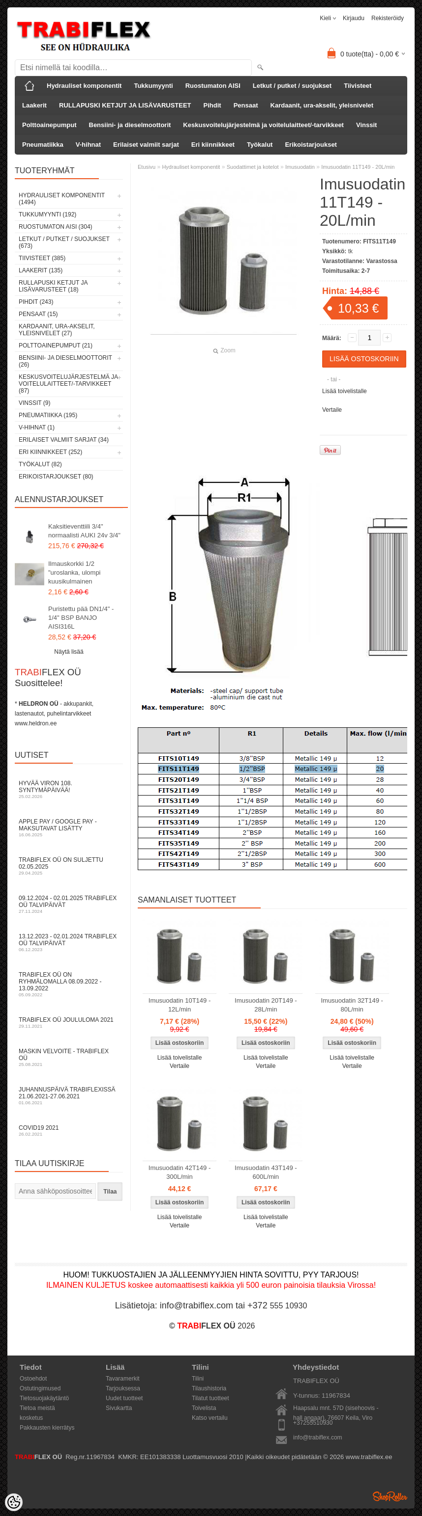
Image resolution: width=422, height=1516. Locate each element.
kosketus (31, 1417)
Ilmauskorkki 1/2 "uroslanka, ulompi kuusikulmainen (74, 572)
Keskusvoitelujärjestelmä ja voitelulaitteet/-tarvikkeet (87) (68, 383)
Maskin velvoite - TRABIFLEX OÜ (69, 1057)
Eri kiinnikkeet (213, 144)
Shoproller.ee (390, 1496)
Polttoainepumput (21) (55, 345)
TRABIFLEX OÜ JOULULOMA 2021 (69, 1022)
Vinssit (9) (34, 402)
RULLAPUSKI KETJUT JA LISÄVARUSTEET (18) (53, 286)
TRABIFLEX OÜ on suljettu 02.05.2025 (69, 866)
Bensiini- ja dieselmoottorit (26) (65, 361)
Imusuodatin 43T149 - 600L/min (266, 1172)
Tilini (198, 1378)
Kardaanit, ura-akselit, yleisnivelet (322, 105)
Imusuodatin (300, 167)
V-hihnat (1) (37, 427)
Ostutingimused (40, 1388)
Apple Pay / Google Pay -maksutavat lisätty (69, 827)
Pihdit (212, 105)
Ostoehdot (33, 1378)
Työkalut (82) (40, 464)
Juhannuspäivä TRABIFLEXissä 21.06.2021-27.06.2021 (69, 1095)
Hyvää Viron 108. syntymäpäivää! (69, 789)
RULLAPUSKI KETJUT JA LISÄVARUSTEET (125, 105)
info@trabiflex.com (317, 1437)
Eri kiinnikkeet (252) (50, 452)
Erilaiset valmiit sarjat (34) (64, 439)
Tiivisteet (357, 85)
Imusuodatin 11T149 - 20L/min (357, 167)
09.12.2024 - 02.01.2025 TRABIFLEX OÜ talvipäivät (69, 904)
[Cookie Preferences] (14, 1502)
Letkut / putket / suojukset (292, 85)
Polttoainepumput (49, 125)
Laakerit (34, 105)
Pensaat (246, 105)
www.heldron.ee (36, 723)
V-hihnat (88, 144)
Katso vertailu (210, 1417)
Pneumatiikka (42, 144)
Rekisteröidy (387, 18)
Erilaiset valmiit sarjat (146, 144)
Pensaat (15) (38, 314)
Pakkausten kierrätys (47, 1427)
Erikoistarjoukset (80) (56, 476)
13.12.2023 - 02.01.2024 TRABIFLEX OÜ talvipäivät (69, 942)
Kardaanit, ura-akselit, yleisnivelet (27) (57, 330)
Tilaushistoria (209, 1388)
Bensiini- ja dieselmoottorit (130, 125)
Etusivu (146, 167)
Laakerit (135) (40, 270)
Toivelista (204, 1408)
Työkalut (260, 144)
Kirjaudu (353, 18)
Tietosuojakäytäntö (44, 1398)
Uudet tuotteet (124, 1398)
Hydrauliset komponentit (84, 85)
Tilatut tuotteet (210, 1398)
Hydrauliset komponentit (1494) (62, 199)
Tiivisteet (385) (42, 258)
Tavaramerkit (123, 1378)
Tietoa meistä (37, 1408)
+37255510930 (312, 1422)
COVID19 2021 (69, 1130)
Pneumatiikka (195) (48, 415)
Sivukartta (119, 1408)
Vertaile (332, 409)
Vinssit (366, 125)
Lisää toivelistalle (344, 391)
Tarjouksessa (123, 1388)
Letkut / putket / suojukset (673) (64, 242)
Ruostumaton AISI (213, 85)
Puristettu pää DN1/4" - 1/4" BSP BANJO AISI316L (81, 617)
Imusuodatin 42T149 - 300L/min (180, 1172)
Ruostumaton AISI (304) (55, 226)
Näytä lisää (68, 651)
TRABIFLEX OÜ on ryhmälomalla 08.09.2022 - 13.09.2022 (69, 984)
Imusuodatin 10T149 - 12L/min (180, 1005)
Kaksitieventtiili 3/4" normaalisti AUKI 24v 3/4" (84, 531)
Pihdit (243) (36, 301)
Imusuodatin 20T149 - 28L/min (266, 1005)
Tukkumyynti (153, 85)
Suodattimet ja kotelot (253, 167)
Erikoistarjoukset (311, 144)
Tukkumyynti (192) (47, 214)
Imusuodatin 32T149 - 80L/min (352, 1005)
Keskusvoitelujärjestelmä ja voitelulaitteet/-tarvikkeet (263, 125)
